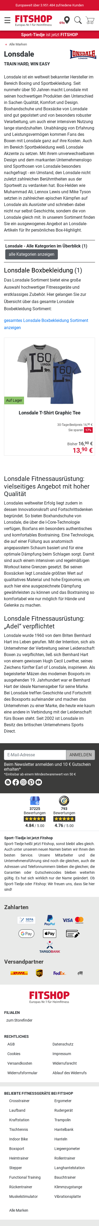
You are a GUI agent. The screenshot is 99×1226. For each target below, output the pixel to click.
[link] (7, 783)
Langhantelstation (69, 1168)
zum (19, 1020)
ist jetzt (49, 34)
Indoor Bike (18, 1139)
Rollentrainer (64, 1158)
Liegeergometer (67, 1149)
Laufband (17, 1110)
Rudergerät (63, 1110)
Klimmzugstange (68, 1187)
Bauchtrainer (65, 1177)
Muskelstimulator (23, 1196)
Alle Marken (18, 44)
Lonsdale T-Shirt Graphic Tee (50, 412)
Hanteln (60, 1139)
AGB (11, 1044)
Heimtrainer (19, 1158)
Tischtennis (18, 1129)
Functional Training (25, 1177)
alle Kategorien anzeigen (31, 254)
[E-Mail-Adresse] (35, 755)
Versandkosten (19, 1063)
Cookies (13, 1054)
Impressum (62, 1054)
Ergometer (63, 1101)
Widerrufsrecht (65, 1063)
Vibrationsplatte (67, 1196)
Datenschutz (63, 1044)
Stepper (15, 1168)
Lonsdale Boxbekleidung (38, 270)
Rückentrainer (20, 1187)
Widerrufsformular (22, 1073)
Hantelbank (63, 1129)
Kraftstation (19, 1120)
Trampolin (62, 1120)
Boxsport (16, 1149)
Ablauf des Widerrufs (70, 1073)
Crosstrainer (19, 1101)
